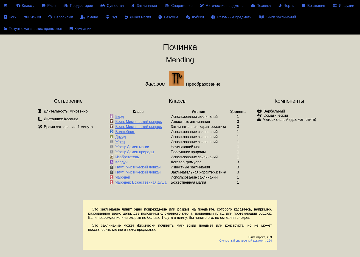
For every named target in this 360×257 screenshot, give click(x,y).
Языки (32, 17)
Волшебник (125, 132)
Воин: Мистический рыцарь (138, 122)
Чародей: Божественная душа (140, 183)
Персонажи (60, 17)
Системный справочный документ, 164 (245, 240)
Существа (112, 6)
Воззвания (313, 6)
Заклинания (144, 6)
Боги (10, 17)
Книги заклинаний (277, 17)
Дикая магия (138, 17)
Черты (286, 6)
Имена (89, 17)
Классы (25, 6)
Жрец (120, 142)
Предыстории (78, 6)
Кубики (195, 17)
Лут (111, 17)
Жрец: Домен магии (132, 147)
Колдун (121, 162)
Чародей (122, 177)
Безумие (168, 17)
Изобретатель (127, 157)
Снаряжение (178, 6)
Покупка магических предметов (33, 29)
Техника (261, 6)
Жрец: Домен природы (134, 152)
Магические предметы (221, 6)
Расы (49, 6)
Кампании (81, 29)
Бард (119, 117)
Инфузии (343, 6)
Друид (120, 137)
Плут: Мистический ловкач (137, 167)
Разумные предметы (231, 17)
